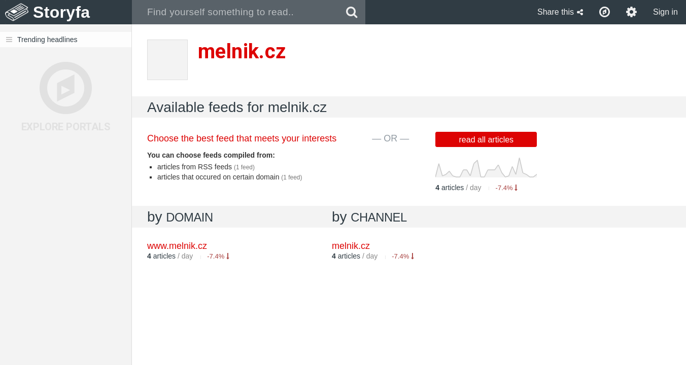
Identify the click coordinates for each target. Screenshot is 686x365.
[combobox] (235, 12)
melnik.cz (351, 246)
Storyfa (61, 12)
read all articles (486, 139)
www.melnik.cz (177, 246)
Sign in (665, 12)
